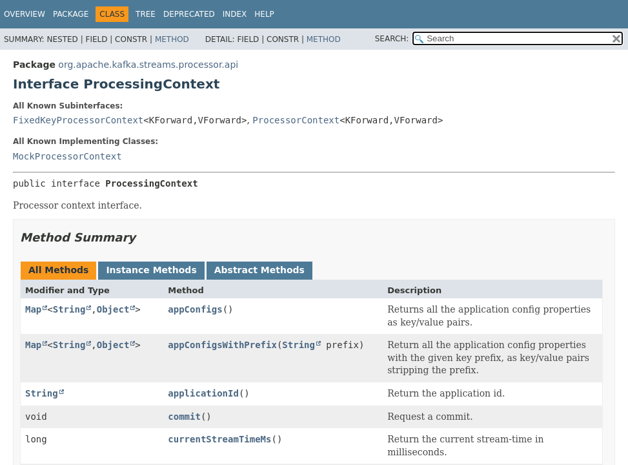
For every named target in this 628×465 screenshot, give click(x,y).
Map (33, 309)
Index (235, 14)
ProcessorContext (295, 120)
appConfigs (195, 309)
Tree (146, 14)
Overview (24, 14)
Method (172, 39)
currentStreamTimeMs (219, 439)
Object (113, 309)
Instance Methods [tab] (151, 270)
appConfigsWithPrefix (222, 345)
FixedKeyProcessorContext (78, 120)
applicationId (203, 393)
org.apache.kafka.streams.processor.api (148, 64)
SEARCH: (392, 38)
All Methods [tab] (58, 270)
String (69, 309)
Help (264, 14)
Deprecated (189, 14)
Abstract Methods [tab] (259, 270)
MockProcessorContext (67, 156)
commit (184, 416)
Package (70, 14)
